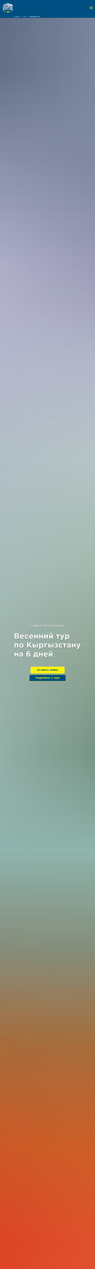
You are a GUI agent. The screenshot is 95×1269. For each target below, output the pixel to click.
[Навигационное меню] (91, 8)
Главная (17, 16)
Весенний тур (35, 16)
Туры (24, 16)
